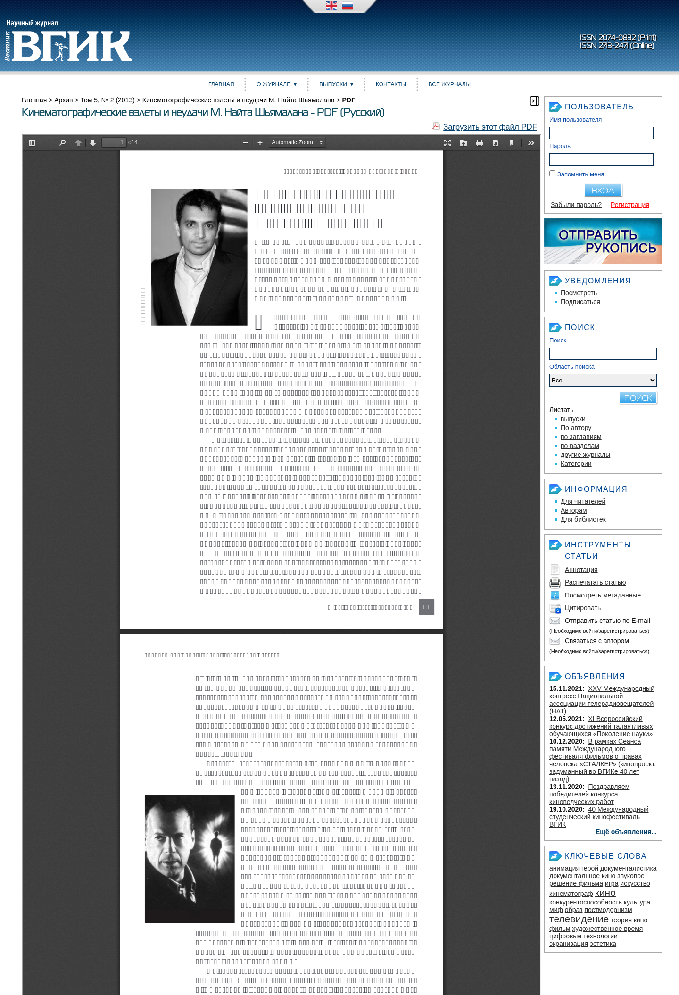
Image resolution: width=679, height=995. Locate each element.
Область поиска (603, 375)
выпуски (573, 419)
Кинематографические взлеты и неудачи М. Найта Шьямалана (238, 100)
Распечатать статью (595, 582)
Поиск (557, 340)
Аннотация (581, 569)
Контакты (391, 84)
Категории (576, 463)
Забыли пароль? (576, 204)
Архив (63, 100)
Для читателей (583, 501)
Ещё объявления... (626, 832)
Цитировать (583, 608)
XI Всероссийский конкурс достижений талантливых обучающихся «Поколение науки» (601, 726)
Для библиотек (583, 519)
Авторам (574, 510)
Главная (221, 84)
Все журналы (450, 84)
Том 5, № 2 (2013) (107, 100)
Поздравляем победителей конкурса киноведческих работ (589, 794)
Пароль (560, 145)
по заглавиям (581, 436)
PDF (349, 100)
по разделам (580, 445)
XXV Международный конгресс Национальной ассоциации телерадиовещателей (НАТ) (601, 700)
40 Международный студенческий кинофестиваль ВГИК (599, 816)
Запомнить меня (580, 174)
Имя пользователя (575, 119)
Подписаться (580, 302)
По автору (576, 427)
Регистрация (630, 204)
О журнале (273, 84)
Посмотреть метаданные (603, 595)
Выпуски (333, 84)
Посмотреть (579, 293)
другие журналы (585, 454)
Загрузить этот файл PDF (490, 127)
